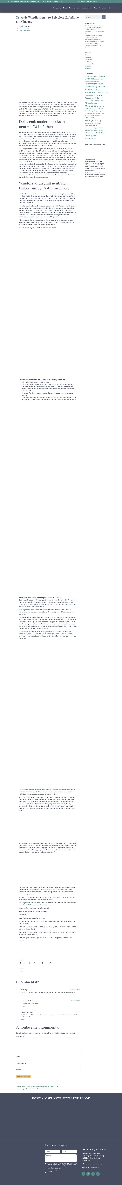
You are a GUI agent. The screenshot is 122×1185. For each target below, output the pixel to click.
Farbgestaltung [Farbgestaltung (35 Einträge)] (92, 89)
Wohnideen (88, 68)
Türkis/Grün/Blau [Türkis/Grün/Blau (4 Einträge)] (89, 115)
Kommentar (20, 1036)
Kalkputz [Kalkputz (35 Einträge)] (99, 98)
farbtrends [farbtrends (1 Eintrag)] (101, 89)
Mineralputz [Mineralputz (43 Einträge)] (90, 106)
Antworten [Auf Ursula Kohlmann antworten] (25, 1006)
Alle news (87, 55)
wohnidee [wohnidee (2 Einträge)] (101, 130)
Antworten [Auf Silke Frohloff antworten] (22, 1019)
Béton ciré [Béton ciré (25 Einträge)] (89, 79)
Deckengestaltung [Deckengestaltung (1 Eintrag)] (88, 81)
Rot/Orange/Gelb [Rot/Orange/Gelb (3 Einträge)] (89, 113)
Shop (65, 8)
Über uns (102, 8)
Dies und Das (89, 59)
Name (18, 1056)
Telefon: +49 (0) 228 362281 (95, 1149)
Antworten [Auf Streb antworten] (22, 995)
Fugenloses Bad (89, 63)
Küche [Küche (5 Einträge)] (92, 100)
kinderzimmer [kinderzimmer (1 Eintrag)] (87, 100)
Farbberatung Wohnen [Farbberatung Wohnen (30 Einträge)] (95, 86)
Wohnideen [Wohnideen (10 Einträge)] (89, 133)
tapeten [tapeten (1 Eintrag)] (95, 113)
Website (18, 1070)
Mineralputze (88, 66)
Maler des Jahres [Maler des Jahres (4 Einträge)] (99, 100)
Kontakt (111, 8)
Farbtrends (88, 61)
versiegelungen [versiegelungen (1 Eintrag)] (97, 115)
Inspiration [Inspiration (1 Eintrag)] (92, 98)
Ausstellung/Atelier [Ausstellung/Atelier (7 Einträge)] (91, 76)
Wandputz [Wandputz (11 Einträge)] (97, 123)
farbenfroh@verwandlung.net (91, 1164)
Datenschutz (94, 1168)
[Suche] (104, 17)
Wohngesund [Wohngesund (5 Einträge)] (94, 130)
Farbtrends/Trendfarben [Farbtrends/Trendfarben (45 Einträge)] (96, 92)
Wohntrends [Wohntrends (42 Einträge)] (99, 132)
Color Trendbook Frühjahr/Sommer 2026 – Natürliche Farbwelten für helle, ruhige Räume (94, 27)
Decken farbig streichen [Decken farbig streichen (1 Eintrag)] (98, 79)
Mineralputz (23, 612)
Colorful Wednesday (30, 905)
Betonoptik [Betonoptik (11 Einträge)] (101, 76)
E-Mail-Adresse (22, 1063)
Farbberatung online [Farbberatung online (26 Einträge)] (94, 84)
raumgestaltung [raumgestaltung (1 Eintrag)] (101, 111)
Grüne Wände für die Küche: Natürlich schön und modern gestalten (93, 45)
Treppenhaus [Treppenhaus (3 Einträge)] (100, 113)
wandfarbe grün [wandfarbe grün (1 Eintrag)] (97, 117)
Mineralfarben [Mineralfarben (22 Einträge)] (91, 103)
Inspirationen (86, 8)
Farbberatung (74, 8)
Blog (95, 8)
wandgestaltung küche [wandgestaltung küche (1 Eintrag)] (89, 123)
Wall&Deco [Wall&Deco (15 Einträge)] (89, 118)
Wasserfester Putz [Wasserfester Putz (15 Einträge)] (92, 125)
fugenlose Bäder (28, 610)
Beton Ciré (69, 602)
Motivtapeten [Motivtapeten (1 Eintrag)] (94, 108)
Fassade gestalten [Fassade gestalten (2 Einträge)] (89, 95)
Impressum (85, 1168)
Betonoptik (88, 57)
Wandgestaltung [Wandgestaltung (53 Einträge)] (93, 120)
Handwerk (57, 8)
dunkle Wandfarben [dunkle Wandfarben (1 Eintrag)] (95, 81)
